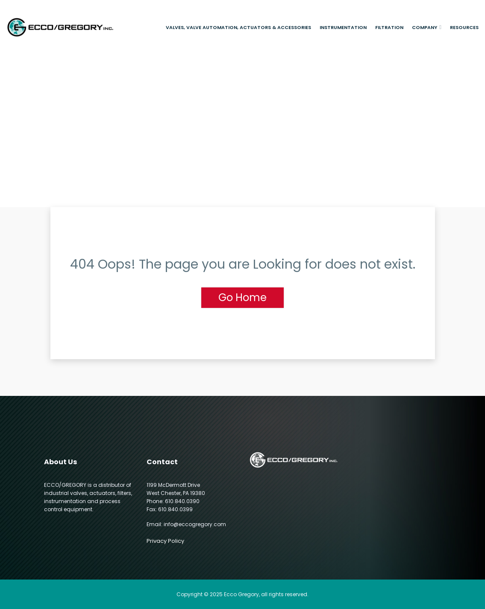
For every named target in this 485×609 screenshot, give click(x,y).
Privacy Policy (165, 541)
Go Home (242, 297)
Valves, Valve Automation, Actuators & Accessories (238, 27)
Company (424, 27)
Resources (464, 27)
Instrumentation (343, 27)
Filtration (389, 27)
